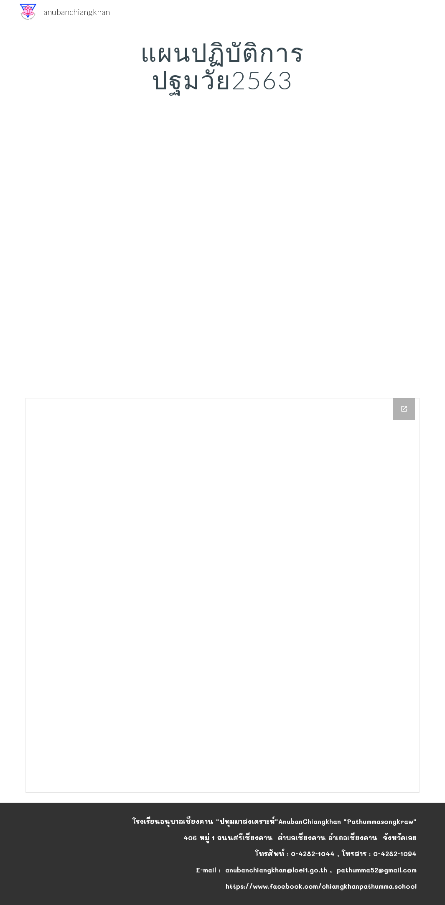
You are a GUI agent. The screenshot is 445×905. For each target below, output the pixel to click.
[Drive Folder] (222, 595)
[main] (223, 66)
